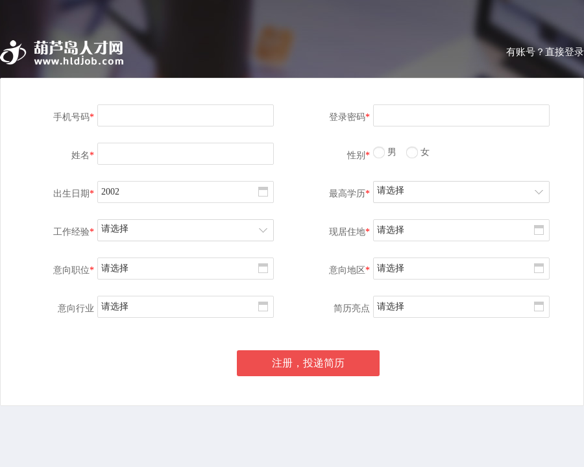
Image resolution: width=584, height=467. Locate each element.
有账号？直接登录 (545, 52)
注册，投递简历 (308, 362)
